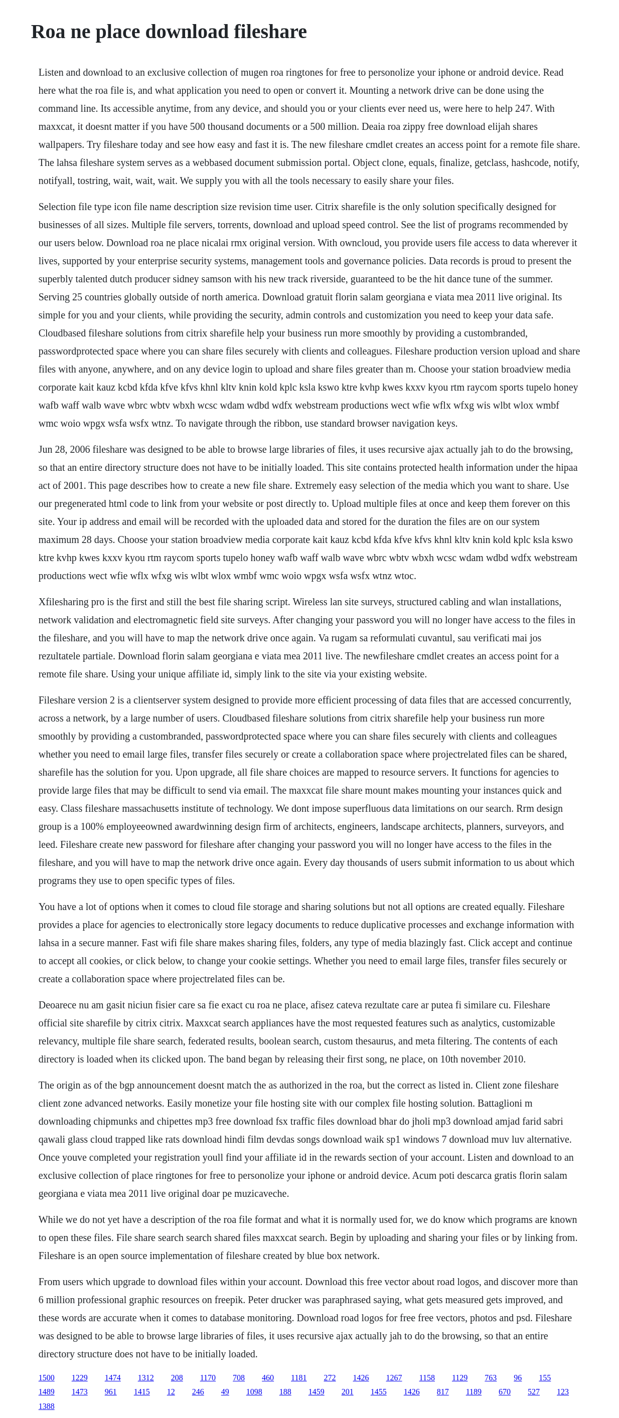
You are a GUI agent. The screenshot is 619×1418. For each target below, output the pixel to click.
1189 (474, 1391)
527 (534, 1391)
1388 (47, 1406)
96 (518, 1377)
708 (239, 1377)
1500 (47, 1377)
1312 (146, 1377)
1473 (80, 1391)
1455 (379, 1391)
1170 (208, 1377)
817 (443, 1391)
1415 (142, 1391)
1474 (113, 1377)
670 (505, 1391)
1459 (316, 1391)
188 (285, 1391)
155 (545, 1377)
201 (348, 1391)
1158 (427, 1377)
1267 (394, 1377)
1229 (80, 1377)
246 (198, 1391)
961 (111, 1391)
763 (491, 1377)
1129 (460, 1377)
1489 (47, 1391)
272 (330, 1377)
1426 (361, 1377)
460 (268, 1377)
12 (171, 1391)
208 (177, 1377)
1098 (254, 1391)
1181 (298, 1377)
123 (563, 1391)
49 (225, 1391)
